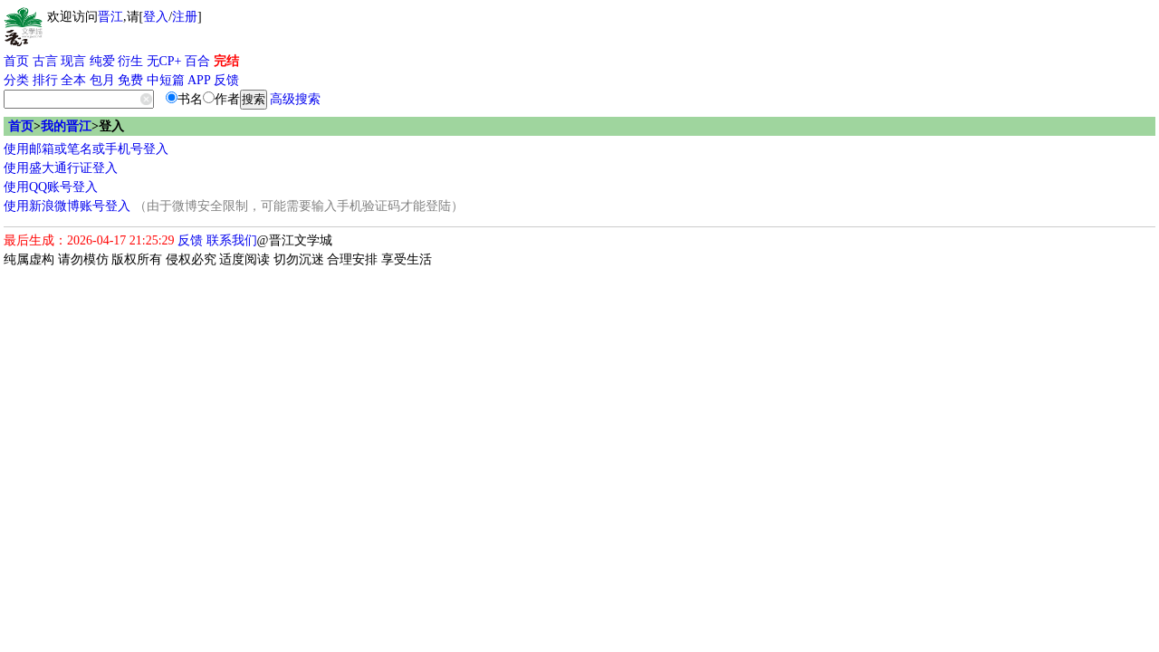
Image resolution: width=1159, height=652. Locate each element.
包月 (102, 80)
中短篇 (166, 80)
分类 (16, 80)
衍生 (130, 61)
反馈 (226, 80)
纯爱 (102, 61)
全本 (73, 80)
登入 (155, 17)
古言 (45, 61)
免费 (130, 80)
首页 (16, 61)
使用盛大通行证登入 (61, 168)
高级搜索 (295, 99)
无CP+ (164, 61)
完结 (226, 61)
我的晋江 (66, 126)
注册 (184, 17)
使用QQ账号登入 (51, 187)
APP (199, 80)
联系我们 (231, 240)
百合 (197, 61)
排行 (45, 80)
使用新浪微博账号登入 (67, 206)
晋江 (110, 17)
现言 (73, 61)
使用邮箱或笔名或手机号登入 (86, 149)
